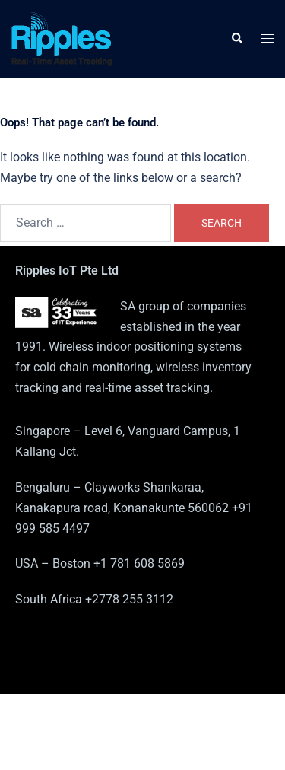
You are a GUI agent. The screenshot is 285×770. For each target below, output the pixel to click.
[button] (236, 39)
